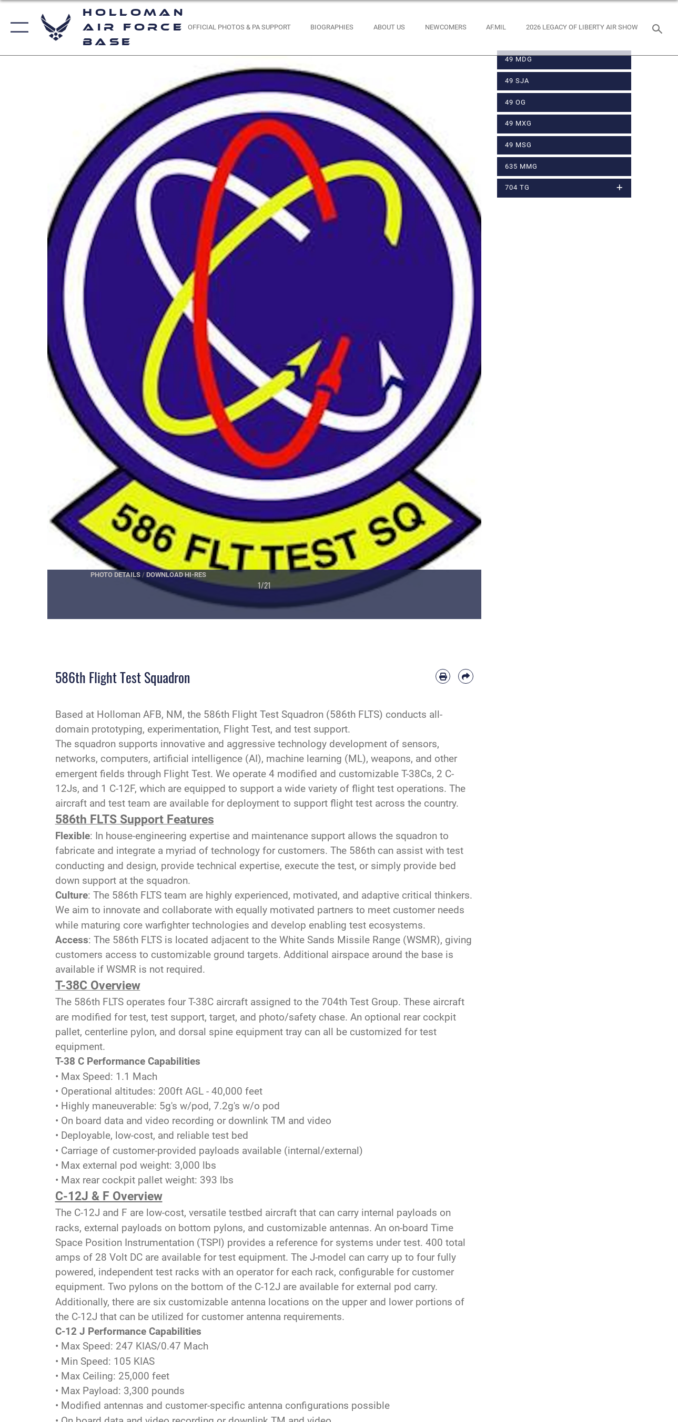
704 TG (517, 187)
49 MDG (518, 59)
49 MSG (518, 145)
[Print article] (443, 676)
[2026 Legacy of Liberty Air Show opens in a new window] (582, 27)
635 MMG (521, 166)
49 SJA (517, 81)
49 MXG (518, 123)
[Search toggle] (659, 27)
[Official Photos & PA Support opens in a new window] (239, 27)
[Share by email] (465, 676)
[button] (17, 27)
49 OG (515, 102)
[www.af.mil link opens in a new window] (496, 27)
